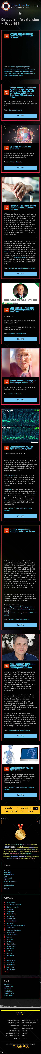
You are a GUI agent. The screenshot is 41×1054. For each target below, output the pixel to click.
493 (31, 808)
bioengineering (21, 67)
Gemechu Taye (10, 918)
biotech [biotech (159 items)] (13, 847)
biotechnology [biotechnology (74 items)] (21, 847)
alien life (6, 888)
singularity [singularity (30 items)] (34, 856)
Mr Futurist (7, 989)
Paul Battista (11, 162)
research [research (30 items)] (28, 856)
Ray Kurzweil (8, 878)
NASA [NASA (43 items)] (33, 854)
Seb (7, 958)
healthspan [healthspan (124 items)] (12, 852)
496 (12, 811)
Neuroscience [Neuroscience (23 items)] (36, 854)
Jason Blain (10, 962)
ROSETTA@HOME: (9, 1036)
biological (18, 333)
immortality (30, 73)
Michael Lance (10, 960)
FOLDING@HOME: (10, 1033)
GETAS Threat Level (20, 1014)
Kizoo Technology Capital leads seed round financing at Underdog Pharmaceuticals (22, 666)
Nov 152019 (6, 309)
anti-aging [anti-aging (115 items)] (19, 845)
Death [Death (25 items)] (16, 849)
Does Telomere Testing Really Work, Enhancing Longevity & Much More (22, 310)
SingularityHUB (8, 995)
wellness (21, 76)
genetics (25, 787)
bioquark (22, 71)
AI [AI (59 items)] (9, 845)
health (26, 69)
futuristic (18, 73)
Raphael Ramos (11, 946)
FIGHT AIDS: (11, 1031)
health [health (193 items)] (5, 851)
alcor (18, 71)
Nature (6, 251)
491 (22, 808)
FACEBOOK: (9, 1020)
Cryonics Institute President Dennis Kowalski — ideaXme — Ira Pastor (22, 36)
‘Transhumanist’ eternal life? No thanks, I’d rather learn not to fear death (23, 207)
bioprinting (27, 67)
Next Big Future (8, 991)
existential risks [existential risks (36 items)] (20, 849)
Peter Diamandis (9, 874)
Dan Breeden (10, 911)
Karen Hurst (9, 923)
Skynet (6, 883)
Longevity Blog (8, 987)
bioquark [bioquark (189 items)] (7, 847)
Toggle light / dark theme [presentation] (38, 6)
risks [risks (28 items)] (30, 856)
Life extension (11, 76)
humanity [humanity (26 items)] (18, 851)
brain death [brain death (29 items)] (36, 847)
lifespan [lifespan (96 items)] (22, 854)
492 (26, 808)
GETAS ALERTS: (25, 1023)
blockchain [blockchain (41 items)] (31, 847)
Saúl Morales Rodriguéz (13, 905)
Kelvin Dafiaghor (11, 921)
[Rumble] (27, 1046)
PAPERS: (23, 1036)
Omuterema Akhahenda (13, 930)
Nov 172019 (6, 35)
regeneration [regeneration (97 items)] (22, 856)
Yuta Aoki (9, 937)
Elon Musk (7, 880)
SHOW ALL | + (6, 972)
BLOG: (23, 1026)
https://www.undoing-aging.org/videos (22, 607)
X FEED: (10, 1026)
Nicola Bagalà (12, 110)
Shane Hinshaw (11, 944)
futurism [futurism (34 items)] (33, 849)
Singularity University (10, 881)
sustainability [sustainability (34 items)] (9, 858)
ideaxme (26, 73)
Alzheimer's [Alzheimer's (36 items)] (13, 845)
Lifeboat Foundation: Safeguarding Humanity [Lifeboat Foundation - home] (16, 6)
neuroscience (7, 511)
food (24, 508)
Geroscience (7, 984)
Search (37, 822)
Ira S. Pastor (11, 67)
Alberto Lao (9, 942)
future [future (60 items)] (29, 849)
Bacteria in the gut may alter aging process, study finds (21, 447)
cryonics (18, 69)
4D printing (7, 873)
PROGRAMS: (24, 1033)
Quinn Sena (9, 909)
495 (7, 811)
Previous (10, 808)
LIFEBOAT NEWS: (25, 1020)
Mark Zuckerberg (9, 885)
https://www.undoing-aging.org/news (21, 609)
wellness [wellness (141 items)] (32, 858)
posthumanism (7, 71)
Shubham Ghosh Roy (12, 907)
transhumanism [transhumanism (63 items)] (24, 858)
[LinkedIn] (20, 1046)
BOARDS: (23, 1028)
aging (17, 67)
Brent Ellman (10, 955)
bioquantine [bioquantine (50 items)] (34, 844)
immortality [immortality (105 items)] (27, 852)
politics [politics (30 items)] (4, 856)
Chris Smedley (10, 969)
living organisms (11, 475)
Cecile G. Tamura (11, 935)
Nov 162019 (6, 147)
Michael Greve (12, 730)
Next (29, 811)
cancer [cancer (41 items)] (5, 849)
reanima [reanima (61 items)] (8, 856)
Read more (20, 115)
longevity (16, 76)
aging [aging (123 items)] (7, 845)
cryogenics (30, 71)
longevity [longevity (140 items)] (28, 854)
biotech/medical (7, 69)
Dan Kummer (10, 928)
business (14, 69)
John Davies (11, 333)
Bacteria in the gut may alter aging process (21, 769)
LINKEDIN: (10, 1023)
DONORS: (15, 1028)
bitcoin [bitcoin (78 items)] (27, 847)
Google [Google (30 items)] (37, 849)
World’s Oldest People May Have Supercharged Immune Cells (23, 381)
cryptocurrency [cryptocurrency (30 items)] (9, 849)
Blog (20, 13)
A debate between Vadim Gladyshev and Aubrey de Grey (22, 530)
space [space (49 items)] (37, 856)
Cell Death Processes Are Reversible (20, 147)
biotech (26, 71)
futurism (23, 69)
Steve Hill (9, 953)
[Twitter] (17, 1046)
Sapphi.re (33, 1044)
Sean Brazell (10, 948)
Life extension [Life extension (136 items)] (14, 854)
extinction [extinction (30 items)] (26, 849)
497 (16, 811)
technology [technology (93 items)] (16, 858)
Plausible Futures (9, 993)
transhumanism (32, 268)
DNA (5, 876)
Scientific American (19, 258)
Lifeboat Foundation (17, 1044)
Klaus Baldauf (10, 932)
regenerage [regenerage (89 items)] (14, 856)
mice (10, 490)
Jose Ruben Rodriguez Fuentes (15, 925)
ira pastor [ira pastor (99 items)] (6, 854)
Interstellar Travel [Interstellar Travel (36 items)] (35, 852)
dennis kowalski (12, 73)
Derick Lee (11, 268)
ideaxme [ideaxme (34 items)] (21, 852)
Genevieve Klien (11, 902)
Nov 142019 (6, 768)
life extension (31, 69)
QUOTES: (23, 1038)
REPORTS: (24, 1031)
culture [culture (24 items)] (14, 849)
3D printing (7, 871)
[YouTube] (24, 1046)
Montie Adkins (10, 965)
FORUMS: (16, 1038)
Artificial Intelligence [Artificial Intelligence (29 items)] (27, 844)
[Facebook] (14, 1046)
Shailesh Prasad (11, 914)
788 (22, 811)
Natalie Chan (10, 951)
